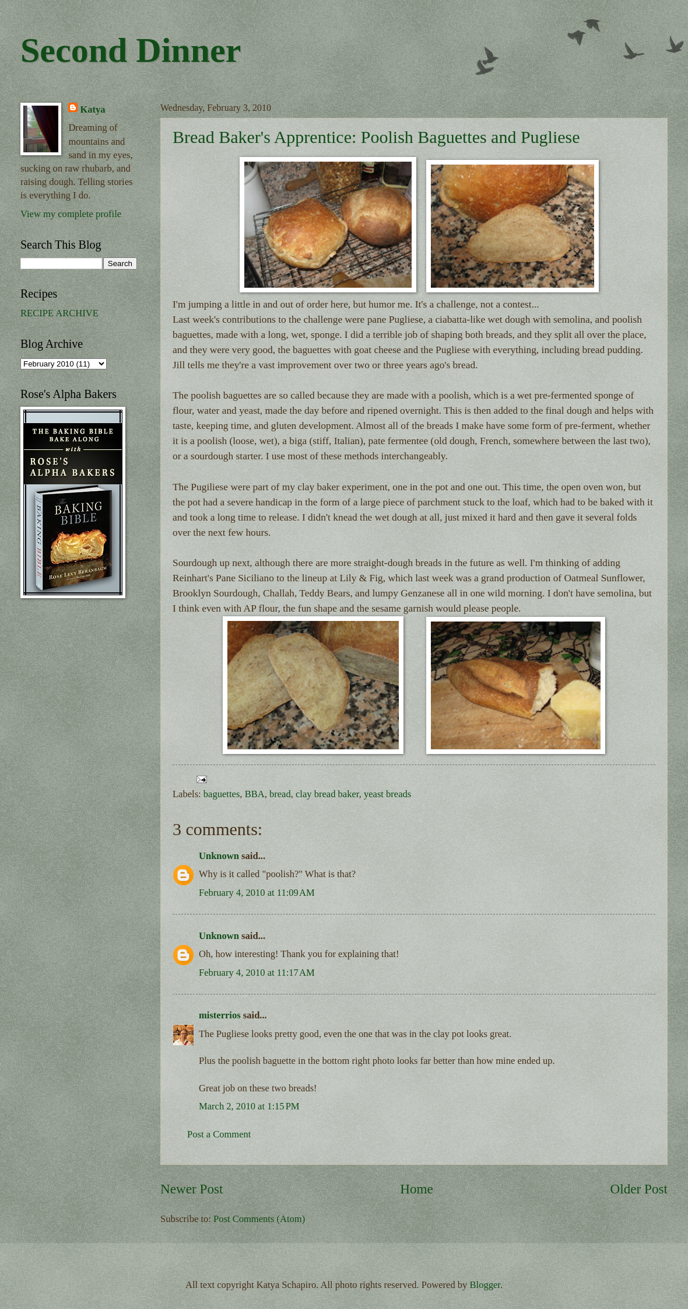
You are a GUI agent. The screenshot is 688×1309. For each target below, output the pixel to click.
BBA (255, 794)
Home (416, 1188)
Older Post (639, 1188)
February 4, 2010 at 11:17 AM (257, 972)
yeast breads (387, 794)
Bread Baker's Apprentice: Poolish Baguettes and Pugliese (376, 136)
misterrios (220, 1015)
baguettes (221, 794)
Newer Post (191, 1188)
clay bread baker (327, 794)
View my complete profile (70, 213)
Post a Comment (219, 1134)
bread (280, 794)
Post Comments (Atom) (259, 1218)
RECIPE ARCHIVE (59, 313)
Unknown (219, 855)
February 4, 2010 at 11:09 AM (257, 892)
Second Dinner (130, 50)
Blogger (485, 1284)
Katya (92, 109)
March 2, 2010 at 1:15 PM (249, 1106)
